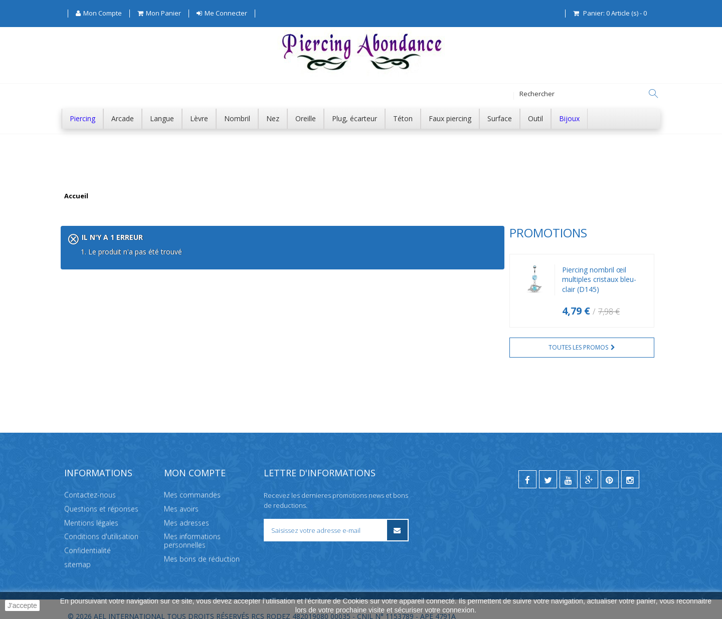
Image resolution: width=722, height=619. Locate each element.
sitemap (77, 549)
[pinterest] (610, 464)
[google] (589, 464)
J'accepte (22, 605)
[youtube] (569, 464)
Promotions (99, 232)
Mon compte (195, 458)
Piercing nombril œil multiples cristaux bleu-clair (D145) (150, 279)
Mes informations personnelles (192, 526)
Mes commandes (192, 480)
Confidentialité (87, 535)
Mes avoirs (181, 493)
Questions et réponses (101, 493)
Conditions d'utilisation (101, 521)
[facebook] (527, 464)
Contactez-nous (90, 480)
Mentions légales (91, 507)
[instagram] (630, 464)
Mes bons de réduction (202, 544)
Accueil (76, 196)
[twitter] (548, 464)
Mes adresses (186, 507)
